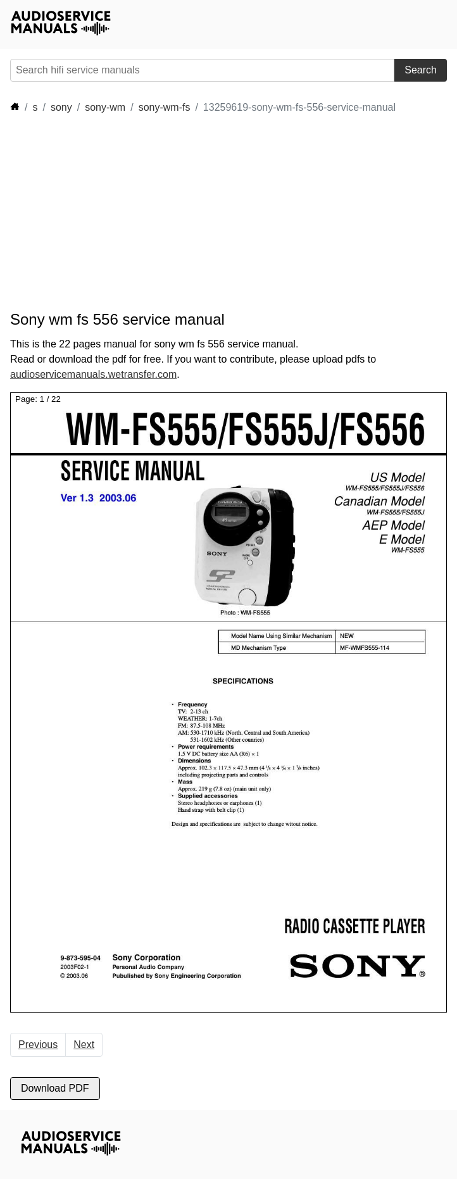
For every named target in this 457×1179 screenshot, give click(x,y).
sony (61, 107)
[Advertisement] (124, 212)
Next (83, 1044)
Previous (38, 1044)
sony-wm (105, 107)
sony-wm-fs (165, 107)
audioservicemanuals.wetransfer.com (93, 374)
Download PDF (55, 1088)
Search (420, 70)
